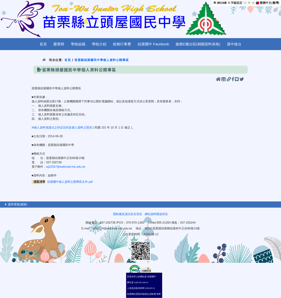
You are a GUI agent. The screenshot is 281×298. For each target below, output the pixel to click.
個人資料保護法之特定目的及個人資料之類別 (63, 127)
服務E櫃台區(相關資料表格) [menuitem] (198, 44)
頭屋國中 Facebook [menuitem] (153, 44)
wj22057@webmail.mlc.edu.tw (65, 166)
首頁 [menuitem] (43, 44)
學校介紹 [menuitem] (99, 44)
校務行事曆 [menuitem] (122, 44)
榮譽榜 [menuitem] (58, 44)
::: (2, 204)
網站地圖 (222, 2)
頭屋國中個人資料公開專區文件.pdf (70, 181)
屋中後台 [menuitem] (234, 44)
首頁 (67, 60)
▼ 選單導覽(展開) (15, 204)
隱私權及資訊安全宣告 (127, 214)
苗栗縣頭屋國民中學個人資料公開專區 (101, 60)
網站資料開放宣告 (156, 214)
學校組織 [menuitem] (78, 44)
